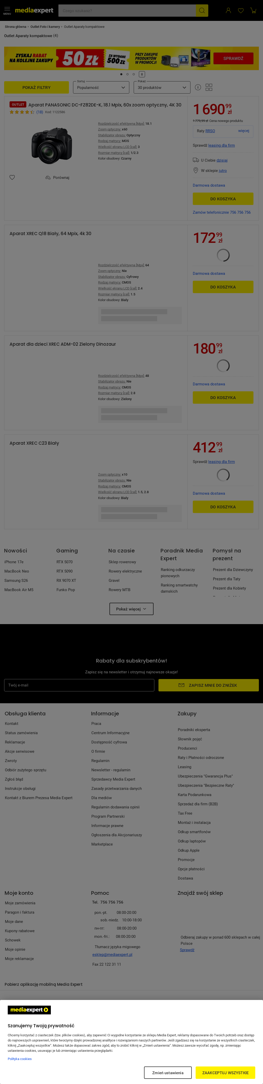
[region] (131, 1042)
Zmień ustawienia (167, 1072)
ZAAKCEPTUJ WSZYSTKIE (225, 1072)
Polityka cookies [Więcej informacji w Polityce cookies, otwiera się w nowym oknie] (20, 1058)
